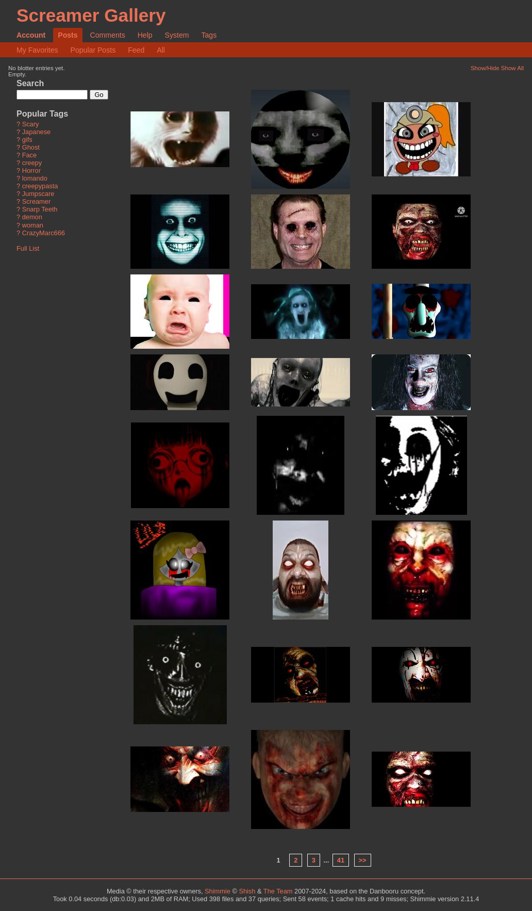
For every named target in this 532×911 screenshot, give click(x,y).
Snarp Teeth (40, 210)
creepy (32, 163)
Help (145, 35)
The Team (278, 891)
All (161, 50)
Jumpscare (38, 194)
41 (340, 860)
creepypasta (40, 186)
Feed (136, 50)
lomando (34, 179)
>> (363, 860)
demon (32, 217)
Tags (209, 35)
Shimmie (217, 891)
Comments (107, 35)
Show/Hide (485, 68)
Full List (27, 248)
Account (30, 35)
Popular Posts (93, 50)
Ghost (31, 148)
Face (29, 155)
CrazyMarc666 (43, 233)
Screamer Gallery (91, 15)
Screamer (36, 202)
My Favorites (37, 50)
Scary (30, 124)
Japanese (36, 132)
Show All (512, 68)
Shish (247, 891)
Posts (67, 35)
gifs (27, 140)
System (177, 35)
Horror (31, 171)
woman (32, 225)
